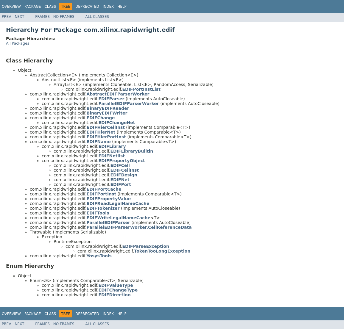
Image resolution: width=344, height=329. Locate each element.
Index (108, 6)
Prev (6, 17)
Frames (42, 17)
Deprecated (87, 6)
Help (122, 6)
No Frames (63, 17)
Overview (11, 6)
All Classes (97, 17)
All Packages (17, 43)
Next (19, 17)
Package (32, 6)
